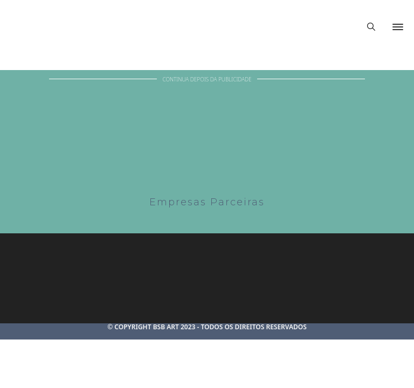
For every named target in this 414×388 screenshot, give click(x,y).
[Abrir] (397, 27)
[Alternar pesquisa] (371, 27)
